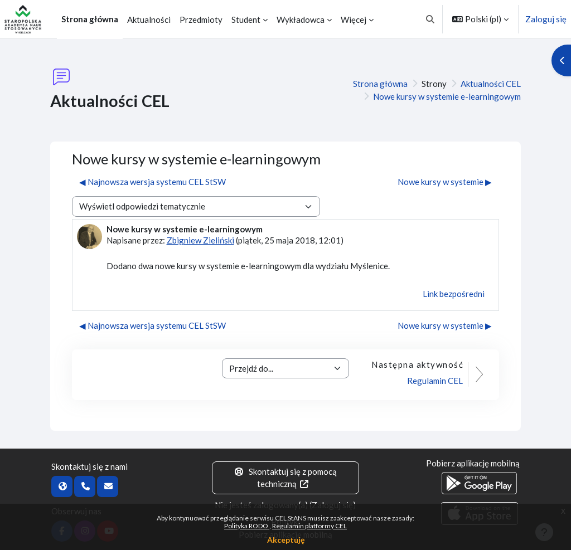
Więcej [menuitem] (353, 19)
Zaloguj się (546, 19)
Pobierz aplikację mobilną (473, 463)
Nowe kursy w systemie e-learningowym (447, 96)
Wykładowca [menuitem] (301, 19)
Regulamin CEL (435, 381)
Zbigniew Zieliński (200, 240)
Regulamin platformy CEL (309, 526)
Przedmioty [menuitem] (201, 19)
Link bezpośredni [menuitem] (454, 294)
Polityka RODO (246, 526)
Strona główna (380, 84)
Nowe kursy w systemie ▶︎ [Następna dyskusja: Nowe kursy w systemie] (445, 182)
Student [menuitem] (245, 19)
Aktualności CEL (491, 84)
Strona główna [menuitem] (89, 19)
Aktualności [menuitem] (149, 19)
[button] (431, 19)
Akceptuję (285, 539)
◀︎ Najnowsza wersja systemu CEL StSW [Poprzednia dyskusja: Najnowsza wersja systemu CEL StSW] (152, 182)
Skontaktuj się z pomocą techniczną (285, 477)
